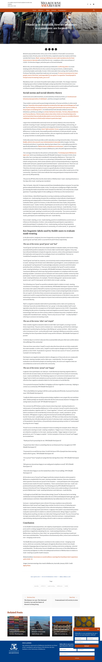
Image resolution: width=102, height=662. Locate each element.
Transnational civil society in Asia (66, 600)
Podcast (53, 10)
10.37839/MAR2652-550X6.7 (51, 576)
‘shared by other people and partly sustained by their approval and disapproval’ (52, 105)
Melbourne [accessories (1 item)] (59, 586)
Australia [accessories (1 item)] (36, 586)
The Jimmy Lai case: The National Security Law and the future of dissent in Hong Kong (35, 602)
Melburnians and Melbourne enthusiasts (50, 146)
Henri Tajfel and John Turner (50, 129)
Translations (62, 10)
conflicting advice (63, 66)
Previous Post (29, 597)
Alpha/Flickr (26, 565)
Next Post (73, 597)
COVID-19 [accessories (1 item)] (43, 586)
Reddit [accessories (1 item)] (66, 586)
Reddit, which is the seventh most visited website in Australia (41, 142)
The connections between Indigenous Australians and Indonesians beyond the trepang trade (40, 634)
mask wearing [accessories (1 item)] (51, 586)
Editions (40, 10)
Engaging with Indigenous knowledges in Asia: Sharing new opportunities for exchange (17, 634)
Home (34, 10)
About (47, 10)
